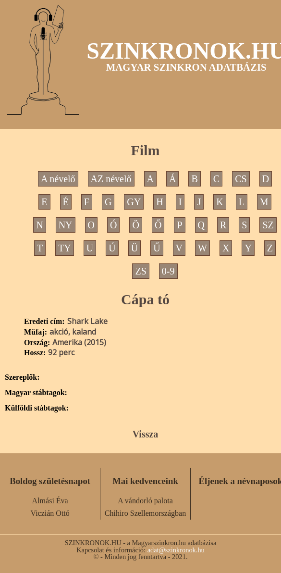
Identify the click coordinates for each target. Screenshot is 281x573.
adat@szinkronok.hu (176, 550)
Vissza (146, 434)
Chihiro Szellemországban (145, 513)
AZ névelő (111, 179)
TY (64, 248)
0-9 (168, 271)
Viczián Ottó (50, 513)
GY (134, 202)
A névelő (58, 179)
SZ (267, 225)
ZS (140, 271)
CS (240, 179)
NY (66, 225)
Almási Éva (50, 501)
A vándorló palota (145, 501)
